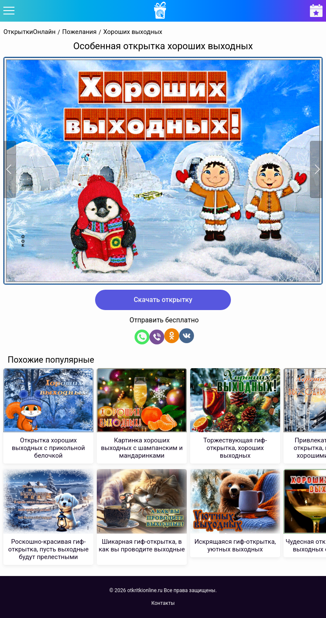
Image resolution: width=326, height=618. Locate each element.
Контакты (162, 603)
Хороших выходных (132, 32)
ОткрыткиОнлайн (29, 32)
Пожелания (79, 32)
